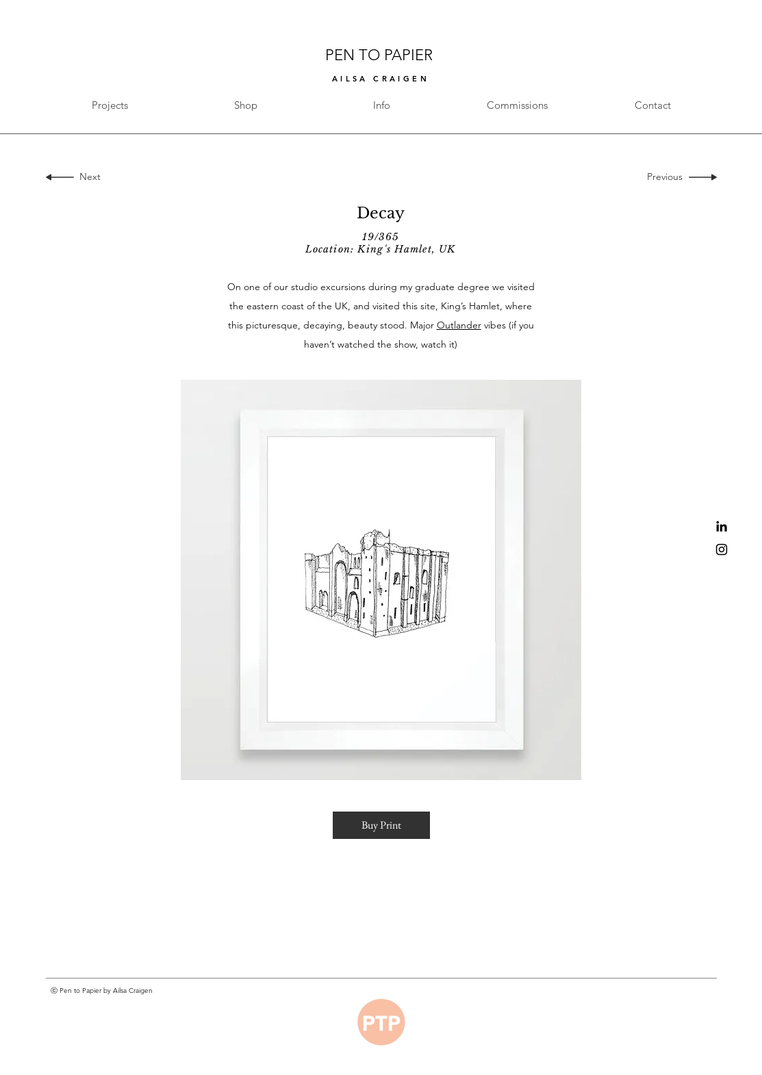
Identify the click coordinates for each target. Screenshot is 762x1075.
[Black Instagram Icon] (721, 549)
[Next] (87, 177)
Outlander (459, 325)
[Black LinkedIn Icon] (721, 526)
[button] (381, 825)
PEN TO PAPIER (381, 55)
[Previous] (668, 177)
